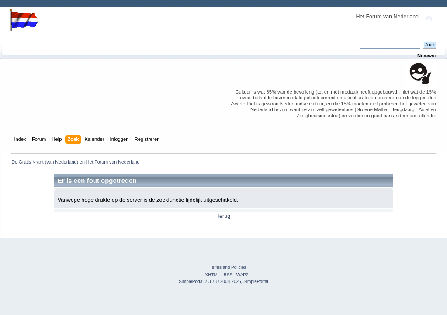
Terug (223, 216)
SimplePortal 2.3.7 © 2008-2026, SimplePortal (223, 281)
